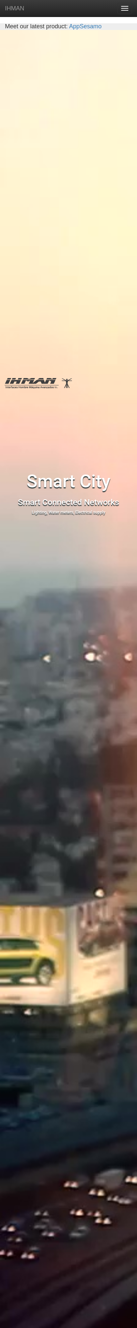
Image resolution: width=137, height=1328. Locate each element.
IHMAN (14, 8)
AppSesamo (85, 26)
